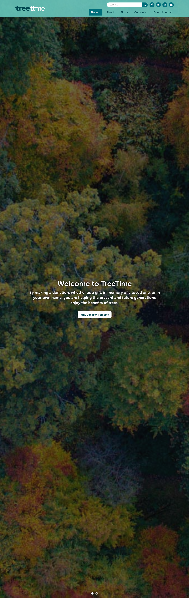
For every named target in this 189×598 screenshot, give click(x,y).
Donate (95, 12)
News (124, 12)
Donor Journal (162, 12)
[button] (145, 4)
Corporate (140, 12)
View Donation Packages (94, 314)
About (110, 12)
